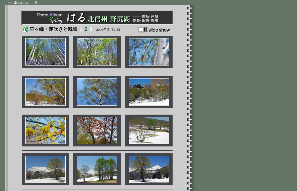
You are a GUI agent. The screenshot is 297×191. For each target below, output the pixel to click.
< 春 (35, 3)
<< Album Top (18, 3)
